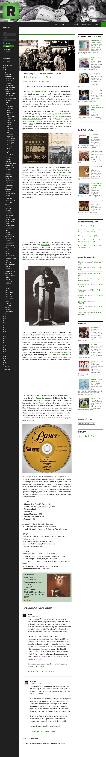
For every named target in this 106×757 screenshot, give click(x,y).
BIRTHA (8, 208)
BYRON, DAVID (10, 311)
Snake (35, 81)
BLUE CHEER (10, 243)
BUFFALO (9, 297)
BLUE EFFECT (10, 245)
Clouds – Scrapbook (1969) (86, 226)
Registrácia (6, 49)
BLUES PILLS (10, 256)
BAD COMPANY (11, 87)
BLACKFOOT (10, 226)
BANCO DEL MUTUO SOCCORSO (44, 74)
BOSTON (9, 269)
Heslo (5, 37)
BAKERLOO (9, 96)
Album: (26, 575)
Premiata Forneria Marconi (32, 119)
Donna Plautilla (11, 141)
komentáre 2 (45, 81)
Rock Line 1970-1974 (97, 361)
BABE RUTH (9, 76)
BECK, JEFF (9, 185)
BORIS (8, 267)
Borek (87, 436)
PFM (58, 119)
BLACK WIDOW (11, 219)
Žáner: (26, 580)
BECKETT (9, 187)
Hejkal (30, 614)
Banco (67, 119)
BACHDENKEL (10, 79)
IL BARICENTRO (11, 163)
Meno (5, 32)
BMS (31, 124)
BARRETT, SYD (10, 167)
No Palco (9, 149)
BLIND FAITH (10, 236)
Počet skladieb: (29, 590)
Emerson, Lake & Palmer (56, 114)
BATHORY (9, 174)
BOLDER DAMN (11, 258)
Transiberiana (11, 155)
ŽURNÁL (76, 24)
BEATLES (9, 178)
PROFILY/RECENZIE (65, 24)
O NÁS (55, 24)
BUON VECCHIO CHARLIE (8, 303)
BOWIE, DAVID (10, 271)
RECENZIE (58, 74)
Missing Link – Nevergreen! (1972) (88, 236)
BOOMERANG (10, 264)
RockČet (97, 24)
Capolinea (10, 137)
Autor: (25, 577)
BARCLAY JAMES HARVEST (9, 159)
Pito (92, 436)
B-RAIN (8, 74)
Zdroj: (25, 592)
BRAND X (9, 273)
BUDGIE (8, 294)
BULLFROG (9, 299)
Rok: (25, 585)
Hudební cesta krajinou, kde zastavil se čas (97, 107)
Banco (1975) (28, 74)
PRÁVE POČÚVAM (86, 24)
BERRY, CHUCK (10, 194)
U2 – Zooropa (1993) (96, 73)
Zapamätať (7, 43)
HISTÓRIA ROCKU (10, 65)
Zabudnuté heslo (8, 52)
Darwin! (9, 114)
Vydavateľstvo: (29, 582)
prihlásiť (64, 743)
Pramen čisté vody (96, 327)
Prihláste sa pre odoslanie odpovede (42, 671)
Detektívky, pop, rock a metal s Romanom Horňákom (96, 185)
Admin (81, 436)
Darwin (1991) (11, 143)
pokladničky (45, 245)
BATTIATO (9, 176)
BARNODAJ (9, 165)
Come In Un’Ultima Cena (10, 129)
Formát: (26, 587)
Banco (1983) (11, 139)
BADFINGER (10, 89)
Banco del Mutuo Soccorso (40, 92)
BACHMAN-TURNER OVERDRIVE (9, 83)
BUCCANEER (10, 292)
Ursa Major (94, 344)
